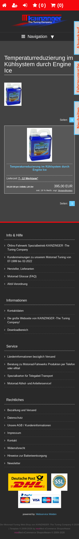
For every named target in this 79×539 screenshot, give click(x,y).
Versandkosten (65, 190)
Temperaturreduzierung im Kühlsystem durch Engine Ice (39, 168)
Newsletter (12, 463)
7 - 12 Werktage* (28, 178)
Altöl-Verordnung (15, 284)
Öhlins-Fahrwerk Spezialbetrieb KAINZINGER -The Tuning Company (36, 247)
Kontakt (10, 440)
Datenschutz (13, 417)
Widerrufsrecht (14, 448)
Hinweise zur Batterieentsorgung (25, 455)
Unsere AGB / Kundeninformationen (27, 425)
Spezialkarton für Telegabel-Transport (28, 375)
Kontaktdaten (14, 310)
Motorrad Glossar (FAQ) (20, 276)
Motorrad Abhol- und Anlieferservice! (27, 383)
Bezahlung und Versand (20, 410)
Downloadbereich (16, 329)
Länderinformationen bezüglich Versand (29, 356)
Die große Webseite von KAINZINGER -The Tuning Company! (37, 320)
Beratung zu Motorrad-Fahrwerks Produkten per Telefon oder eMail (39, 366)
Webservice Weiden (46, 514)
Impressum (12, 432)
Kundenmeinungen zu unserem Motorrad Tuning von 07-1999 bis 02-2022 (37, 259)
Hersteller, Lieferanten (19, 268)
